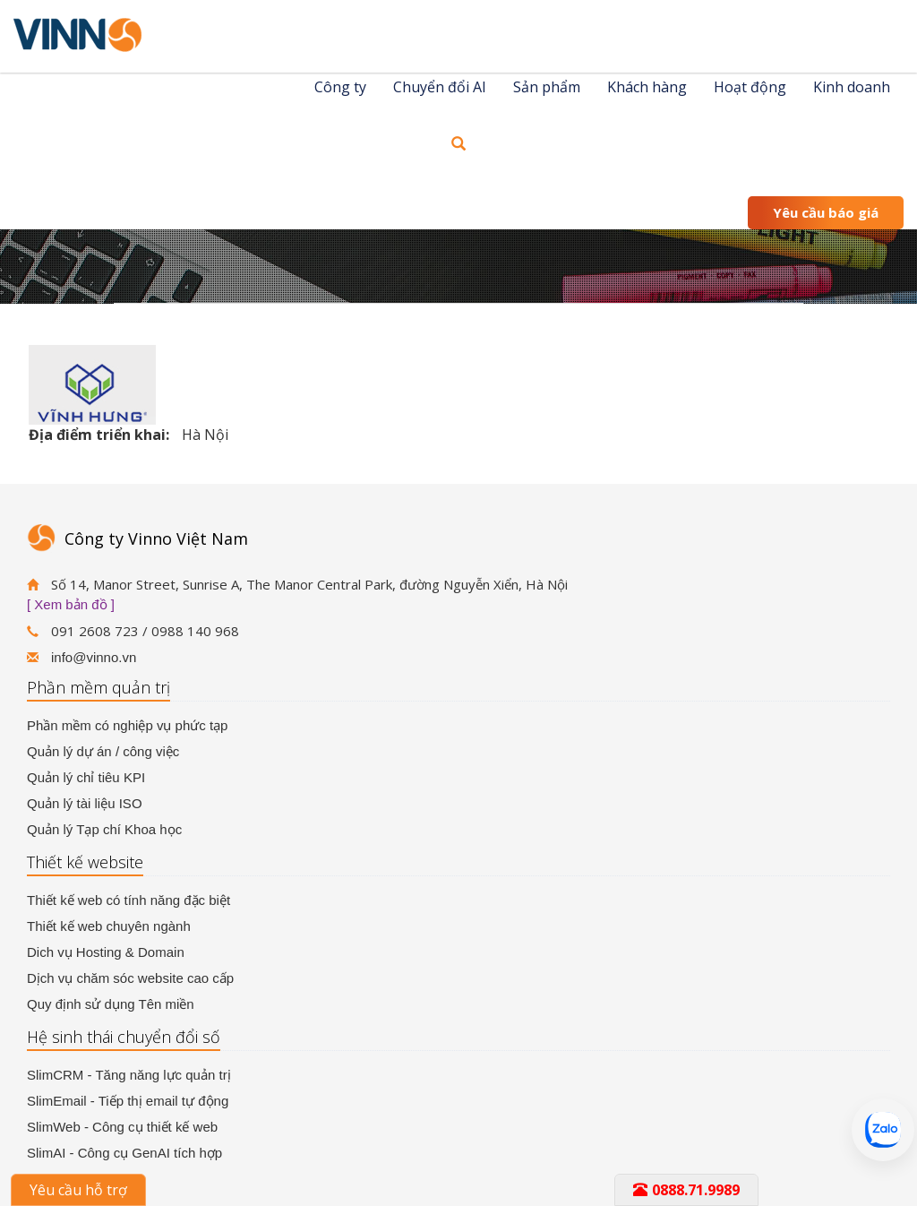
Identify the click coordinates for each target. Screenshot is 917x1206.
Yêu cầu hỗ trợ (78, 1190)
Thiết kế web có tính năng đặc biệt (128, 900)
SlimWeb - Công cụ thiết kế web (122, 1126)
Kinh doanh (851, 87)
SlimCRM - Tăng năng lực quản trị (129, 1074)
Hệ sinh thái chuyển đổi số (123, 1036)
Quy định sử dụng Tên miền (110, 1004)
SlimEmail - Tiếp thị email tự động (127, 1100)
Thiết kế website (85, 862)
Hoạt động (750, 87)
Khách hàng (647, 87)
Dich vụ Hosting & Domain (105, 952)
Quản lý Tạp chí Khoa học (104, 829)
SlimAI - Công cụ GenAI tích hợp (124, 1152)
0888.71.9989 (686, 1190)
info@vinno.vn (93, 657)
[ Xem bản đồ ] (71, 604)
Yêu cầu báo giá (825, 212)
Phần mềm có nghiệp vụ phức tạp (127, 725)
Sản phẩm (546, 87)
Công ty (340, 87)
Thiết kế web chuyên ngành (109, 926)
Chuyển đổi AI (439, 87)
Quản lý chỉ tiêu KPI (86, 777)
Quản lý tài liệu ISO (84, 803)
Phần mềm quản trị (98, 687)
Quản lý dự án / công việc (103, 751)
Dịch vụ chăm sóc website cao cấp (130, 978)
